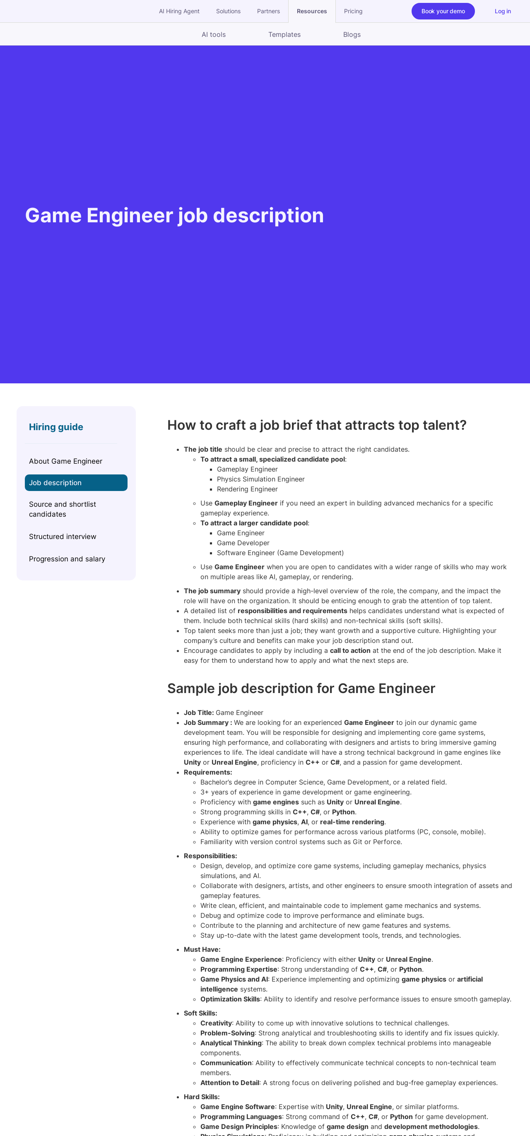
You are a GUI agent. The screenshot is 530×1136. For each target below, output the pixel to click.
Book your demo (443, 10)
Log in (503, 10)
